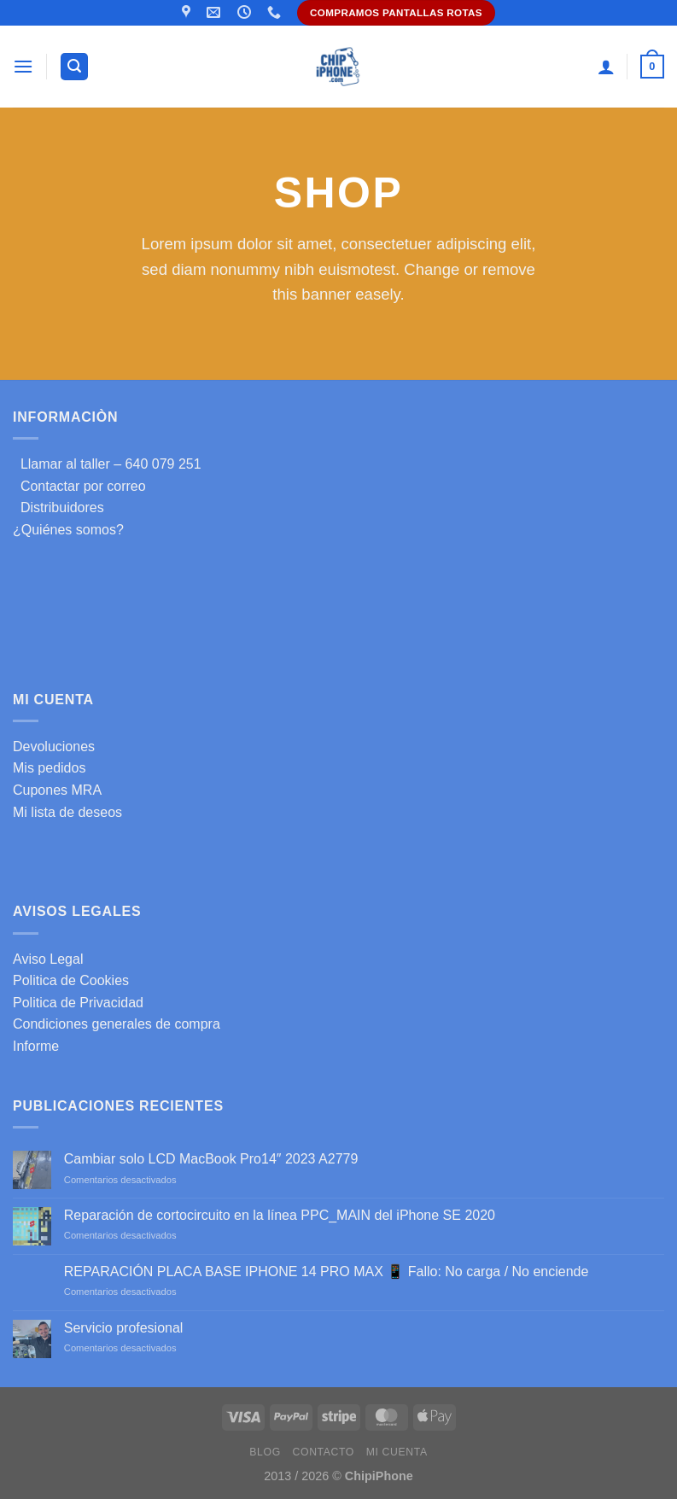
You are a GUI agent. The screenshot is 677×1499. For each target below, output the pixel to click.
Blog (264, 1452)
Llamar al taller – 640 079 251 (107, 464)
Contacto (323, 1452)
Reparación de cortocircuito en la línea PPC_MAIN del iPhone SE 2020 (279, 1215)
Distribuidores (58, 507)
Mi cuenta (397, 1452)
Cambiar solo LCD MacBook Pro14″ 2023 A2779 (211, 1159)
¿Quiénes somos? (68, 529)
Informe (36, 1046)
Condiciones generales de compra (116, 1024)
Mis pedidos (49, 768)
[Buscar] (74, 67)
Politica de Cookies (71, 980)
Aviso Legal (48, 959)
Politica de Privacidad (78, 1002)
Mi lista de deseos (67, 812)
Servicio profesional (124, 1328)
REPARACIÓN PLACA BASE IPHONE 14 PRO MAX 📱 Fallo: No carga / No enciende (326, 1271)
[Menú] (23, 66)
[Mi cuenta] (606, 66)
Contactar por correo (79, 486)
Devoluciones (54, 746)
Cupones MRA (57, 790)
